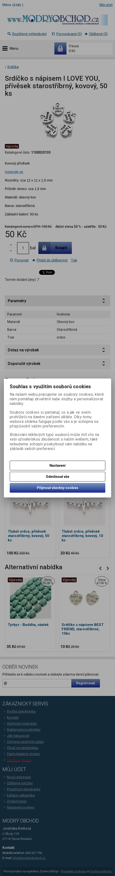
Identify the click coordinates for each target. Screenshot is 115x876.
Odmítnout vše (57, 477)
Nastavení (57, 465)
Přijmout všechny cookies (57, 488)
